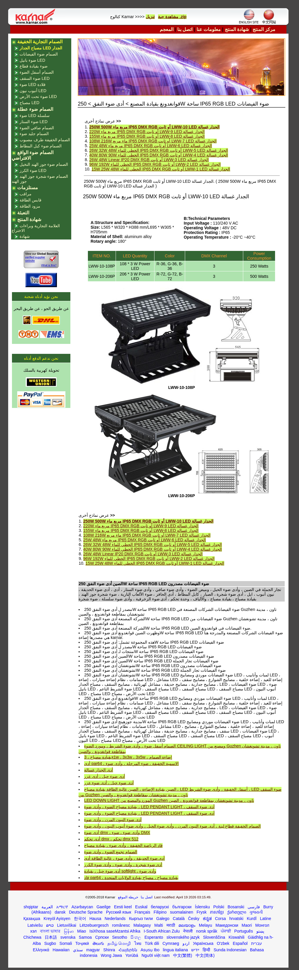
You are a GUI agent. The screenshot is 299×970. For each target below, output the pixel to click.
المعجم (166, 29)
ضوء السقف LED (35, 78)
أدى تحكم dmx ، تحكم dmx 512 (111, 839)
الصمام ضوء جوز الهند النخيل (44, 164)
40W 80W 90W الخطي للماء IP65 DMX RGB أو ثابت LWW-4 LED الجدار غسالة (158, 155)
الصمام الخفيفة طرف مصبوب (45, 139)
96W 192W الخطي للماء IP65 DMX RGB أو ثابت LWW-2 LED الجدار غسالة (155, 164)
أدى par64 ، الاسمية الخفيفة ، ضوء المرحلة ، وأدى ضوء (131, 763)
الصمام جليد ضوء (34, 133)
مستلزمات (27, 187)
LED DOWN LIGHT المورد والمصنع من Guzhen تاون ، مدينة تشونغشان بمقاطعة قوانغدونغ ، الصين (169, 800)
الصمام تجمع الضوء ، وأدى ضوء (110, 852)
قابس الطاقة (30, 200)
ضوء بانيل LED (32, 60)
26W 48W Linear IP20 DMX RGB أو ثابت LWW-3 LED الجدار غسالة (149, 159)
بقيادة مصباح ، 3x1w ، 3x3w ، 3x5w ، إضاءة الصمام (128, 757)
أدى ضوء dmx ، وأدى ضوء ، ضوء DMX (117, 832)
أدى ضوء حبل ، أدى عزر (104, 776)
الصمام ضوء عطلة (35, 109)
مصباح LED (29, 102)
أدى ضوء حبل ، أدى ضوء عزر (108, 783)
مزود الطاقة (30, 206)
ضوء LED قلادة (33, 84)
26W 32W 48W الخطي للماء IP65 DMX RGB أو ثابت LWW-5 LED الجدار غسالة (158, 150)
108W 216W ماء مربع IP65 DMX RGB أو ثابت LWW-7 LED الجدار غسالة (153, 141)
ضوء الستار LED (34, 121)
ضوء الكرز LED (33, 170)
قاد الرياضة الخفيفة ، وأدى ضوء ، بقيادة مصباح (123, 845)
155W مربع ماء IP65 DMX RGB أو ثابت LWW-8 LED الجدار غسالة (147, 136)
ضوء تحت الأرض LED (38, 96)
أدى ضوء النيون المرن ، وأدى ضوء (112, 819)
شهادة (25, 236)
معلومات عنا (209, 29)
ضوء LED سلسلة (35, 115)
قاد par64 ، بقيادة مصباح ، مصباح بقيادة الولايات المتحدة (131, 877)
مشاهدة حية (168, 16)
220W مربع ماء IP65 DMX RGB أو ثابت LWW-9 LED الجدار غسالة (147, 131)
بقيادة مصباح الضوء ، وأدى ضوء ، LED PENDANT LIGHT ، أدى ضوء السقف (149, 806)
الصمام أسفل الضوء (37, 72)
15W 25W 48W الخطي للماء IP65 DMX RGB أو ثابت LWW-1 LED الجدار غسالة (161, 169)
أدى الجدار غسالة (98, 770)
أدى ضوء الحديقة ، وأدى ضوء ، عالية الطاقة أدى (124, 858)
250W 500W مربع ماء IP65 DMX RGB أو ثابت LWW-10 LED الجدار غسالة (154, 127)
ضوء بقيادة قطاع (34, 66)
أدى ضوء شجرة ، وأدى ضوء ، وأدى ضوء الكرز (123, 864)
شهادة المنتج (237, 29)
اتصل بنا (184, 29)
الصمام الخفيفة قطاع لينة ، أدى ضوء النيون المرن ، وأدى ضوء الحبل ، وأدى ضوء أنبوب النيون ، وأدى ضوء (172, 826)
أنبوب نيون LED (33, 90)
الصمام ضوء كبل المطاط (41, 146)
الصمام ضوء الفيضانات (39, 54)
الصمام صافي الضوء (37, 127)
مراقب (26, 194)
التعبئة (23, 212)
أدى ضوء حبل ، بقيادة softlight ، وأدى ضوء (120, 871)
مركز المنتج (264, 29)
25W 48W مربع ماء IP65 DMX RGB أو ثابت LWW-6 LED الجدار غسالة (150, 145)
